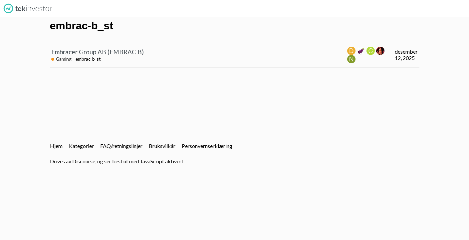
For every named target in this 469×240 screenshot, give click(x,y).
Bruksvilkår (162, 146)
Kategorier (81, 146)
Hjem (56, 146)
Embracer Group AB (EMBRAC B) (97, 52)
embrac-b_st (88, 59)
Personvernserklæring (207, 146)
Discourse (83, 161)
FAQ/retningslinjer (121, 146)
